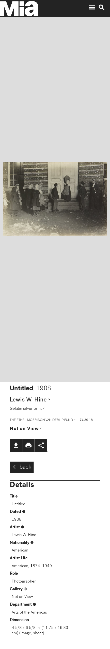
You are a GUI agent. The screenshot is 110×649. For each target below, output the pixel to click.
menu (91, 7)
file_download (15, 445)
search (101, 7)
